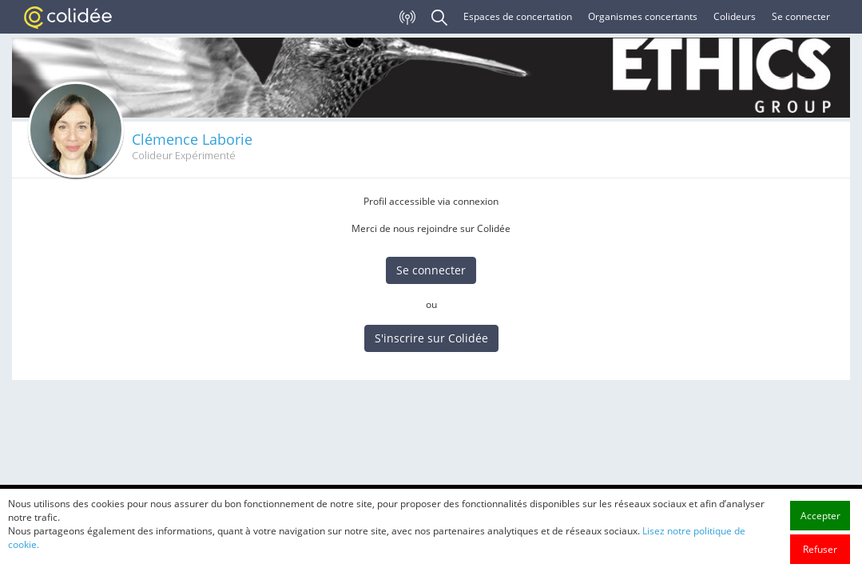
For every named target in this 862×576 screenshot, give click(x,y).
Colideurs (734, 16)
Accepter (820, 537)
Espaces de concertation (517, 16)
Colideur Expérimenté (184, 155)
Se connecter (801, 16)
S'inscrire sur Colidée (431, 338)
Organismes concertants (642, 16)
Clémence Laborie (192, 139)
